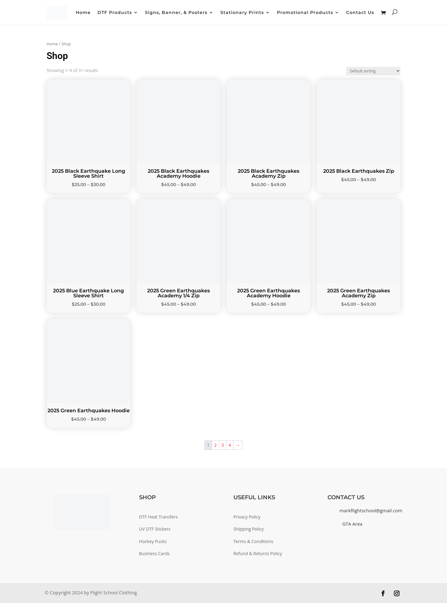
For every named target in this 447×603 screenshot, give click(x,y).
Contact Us (360, 12)
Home (83, 12)
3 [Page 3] (222, 445)
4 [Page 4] (229, 445)
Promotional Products (305, 12)
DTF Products (114, 12)
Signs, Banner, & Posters (176, 12)
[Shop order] (373, 71)
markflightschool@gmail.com (371, 510)
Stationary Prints (242, 12)
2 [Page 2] (215, 445)
